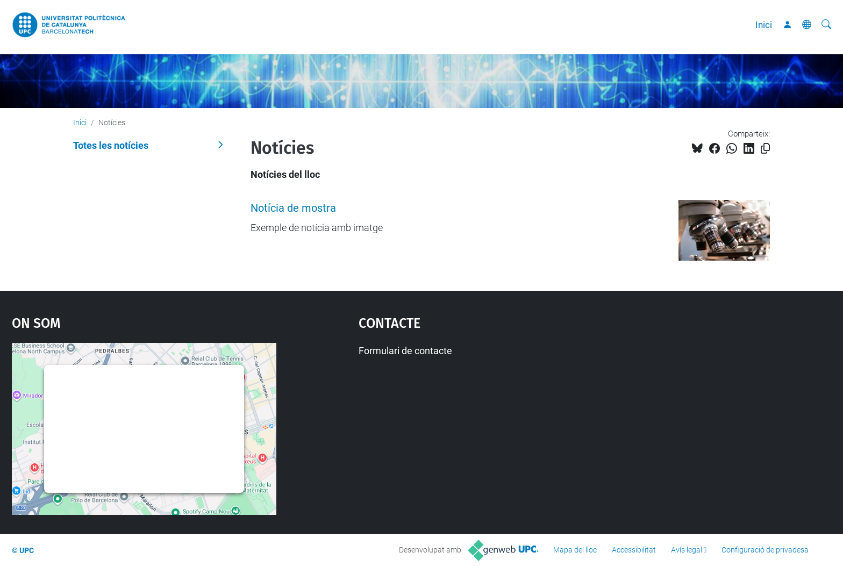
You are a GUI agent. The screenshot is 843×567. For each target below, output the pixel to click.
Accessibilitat (634, 550)
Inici (763, 24)
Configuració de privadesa (765, 550)
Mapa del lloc (575, 550)
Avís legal (686, 550)
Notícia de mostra (293, 208)
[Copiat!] (765, 148)
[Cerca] (826, 25)
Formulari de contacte (405, 350)
